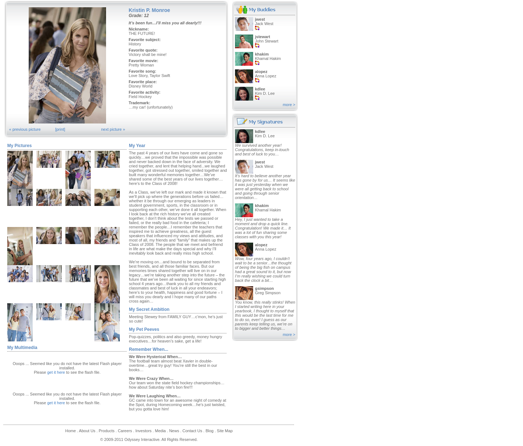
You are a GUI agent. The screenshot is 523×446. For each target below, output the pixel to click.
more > (289, 104)
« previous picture (25, 129)
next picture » (113, 129)
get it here (56, 372)
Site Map (224, 431)
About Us (87, 431)
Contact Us (192, 431)
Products (106, 431)
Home (70, 431)
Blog (210, 431)
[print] (60, 129)
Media (160, 431)
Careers (125, 431)
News (174, 431)
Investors (143, 431)
